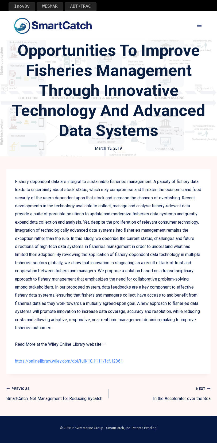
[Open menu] (199, 25)
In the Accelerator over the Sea (162, 392)
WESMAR (50, 6)
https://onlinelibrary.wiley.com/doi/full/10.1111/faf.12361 (69, 361)
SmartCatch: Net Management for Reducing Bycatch (55, 392)
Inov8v (22, 6)
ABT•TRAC (80, 6)
